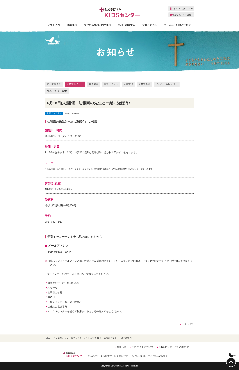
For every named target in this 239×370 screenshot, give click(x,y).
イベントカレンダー (167, 84)
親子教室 (93, 84)
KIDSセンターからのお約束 (174, 347)
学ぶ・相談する (126, 25)
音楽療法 (128, 84)
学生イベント (111, 84)
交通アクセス (149, 25)
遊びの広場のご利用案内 (97, 25)
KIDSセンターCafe (57, 91)
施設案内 (72, 25)
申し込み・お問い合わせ (177, 25)
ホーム (50, 338)
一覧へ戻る (188, 324)
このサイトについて (143, 347)
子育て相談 (144, 84)
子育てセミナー (75, 84)
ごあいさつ (54, 25)
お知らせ (62, 338)
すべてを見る (54, 84)
